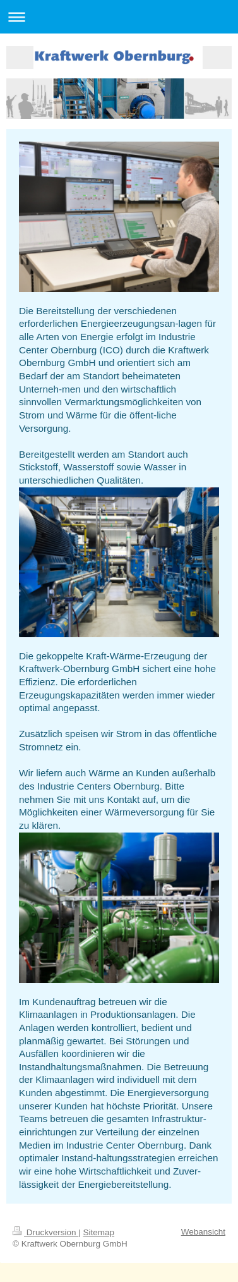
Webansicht (203, 1231)
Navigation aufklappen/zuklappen (119, 16)
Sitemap (99, 1232)
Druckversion (45, 1232)
